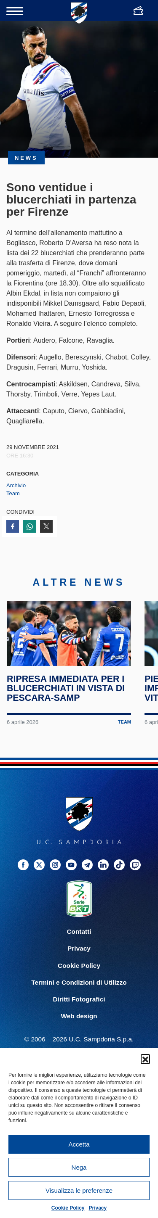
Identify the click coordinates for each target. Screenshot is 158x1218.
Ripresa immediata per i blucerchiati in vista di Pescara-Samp (66, 696)
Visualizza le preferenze (79, 1190)
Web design (79, 1023)
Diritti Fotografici (79, 1006)
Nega (79, 1167)
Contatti (79, 939)
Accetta (78, 1144)
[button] (145, 1058)
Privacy (98, 1208)
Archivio (16, 485)
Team (13, 493)
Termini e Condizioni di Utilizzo (78, 989)
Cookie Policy (68, 1208)
